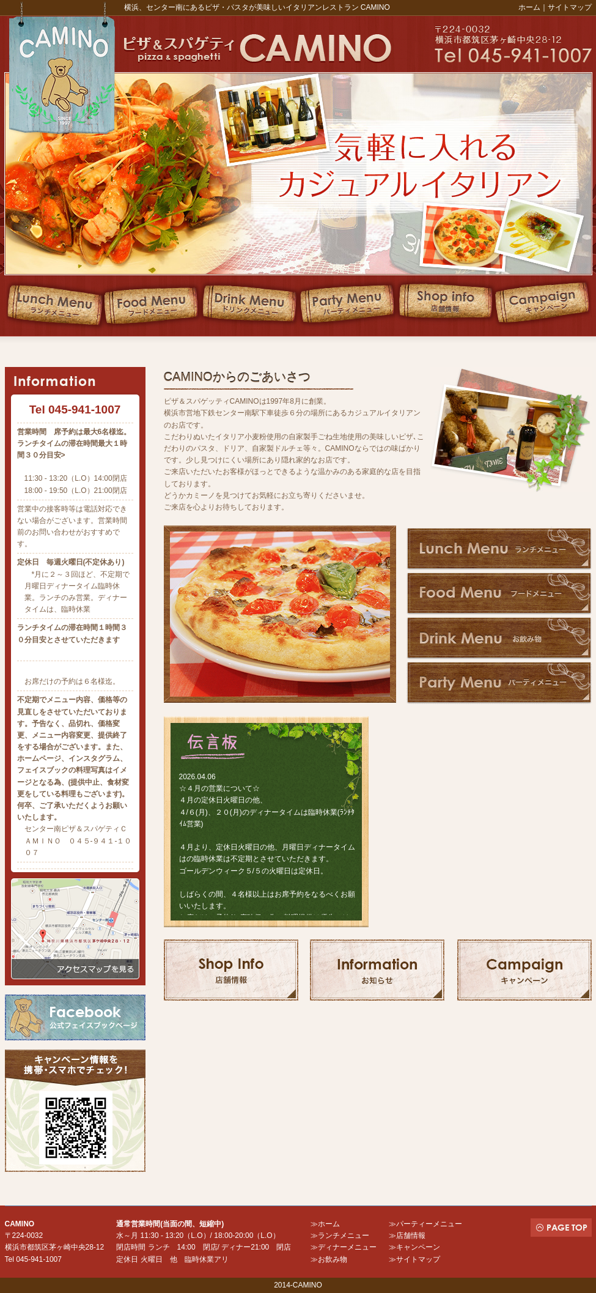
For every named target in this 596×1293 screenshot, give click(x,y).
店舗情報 (410, 1235)
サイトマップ (570, 7)
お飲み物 (332, 1259)
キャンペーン (418, 1247)
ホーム (529, 7)
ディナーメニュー (347, 1247)
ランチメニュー (343, 1235)
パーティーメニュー (429, 1224)
